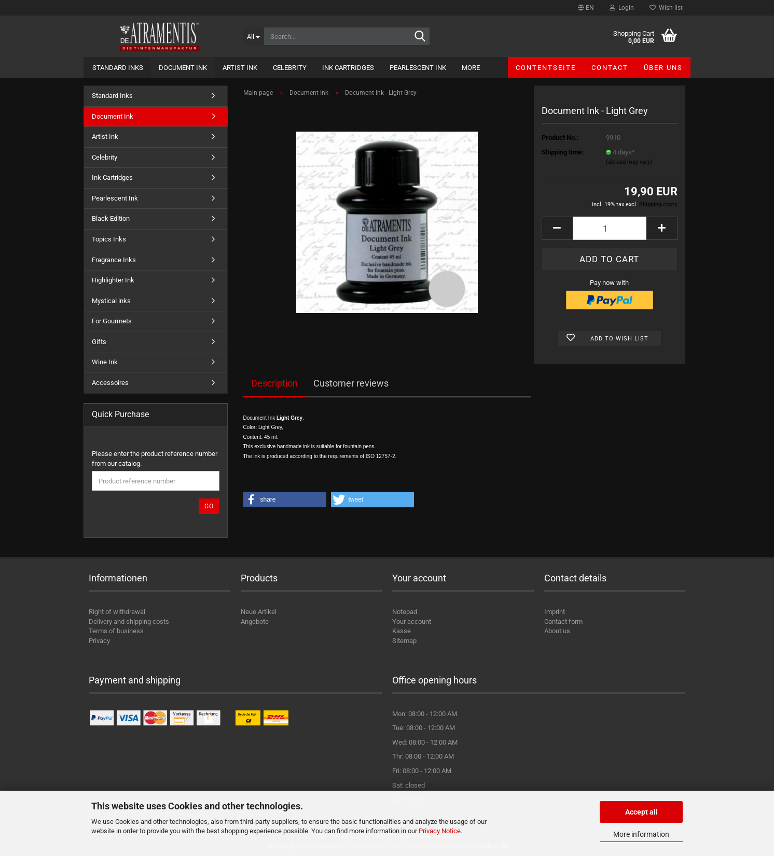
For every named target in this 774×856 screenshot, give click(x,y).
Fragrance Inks (114, 260)
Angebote (255, 621)
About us (557, 631)
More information (641, 834)
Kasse (401, 631)
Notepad (404, 612)
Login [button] (622, 7)
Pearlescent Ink (418, 68)
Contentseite (546, 68)
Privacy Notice (440, 831)
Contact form (563, 621)
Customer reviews (351, 383)
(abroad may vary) (629, 162)
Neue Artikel (259, 612)
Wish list (666, 7)
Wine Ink (105, 362)
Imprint (554, 612)
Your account (411, 621)
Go (209, 506)
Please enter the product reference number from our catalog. (154, 458)
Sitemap (404, 641)
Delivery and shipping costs (129, 621)
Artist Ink (240, 68)
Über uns (663, 68)
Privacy (99, 641)
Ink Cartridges (348, 68)
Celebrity (290, 68)
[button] (586, 8)
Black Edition (111, 218)
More (471, 68)
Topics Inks (109, 239)
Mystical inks (111, 301)
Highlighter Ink (113, 280)
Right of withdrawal (117, 612)
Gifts (99, 342)
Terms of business (116, 631)
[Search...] (253, 36)
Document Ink (183, 68)
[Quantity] (609, 228)
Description (274, 383)
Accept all (641, 812)
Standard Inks (117, 68)
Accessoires (110, 383)
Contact (609, 68)
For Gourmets (112, 321)
